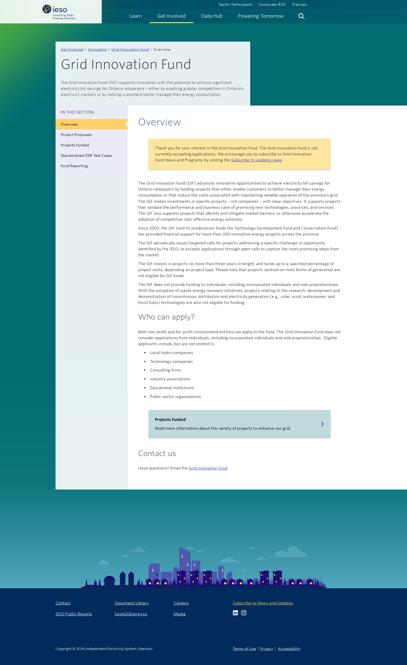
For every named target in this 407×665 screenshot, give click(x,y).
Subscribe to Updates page (256, 160)
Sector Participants (235, 4)
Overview (69, 124)
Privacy (266, 648)
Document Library (131, 603)
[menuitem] (136, 16)
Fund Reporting (74, 166)
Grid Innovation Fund (130, 49)
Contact (63, 603)
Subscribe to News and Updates (263, 603)
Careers (181, 603)
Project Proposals (76, 135)
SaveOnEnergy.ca (131, 613)
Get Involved (72, 49)
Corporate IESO (272, 4)
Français (299, 4)
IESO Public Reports (74, 613)
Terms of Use (244, 648)
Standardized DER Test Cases (86, 155)
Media (180, 613)
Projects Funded (75, 145)
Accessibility (289, 648)
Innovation (97, 49)
